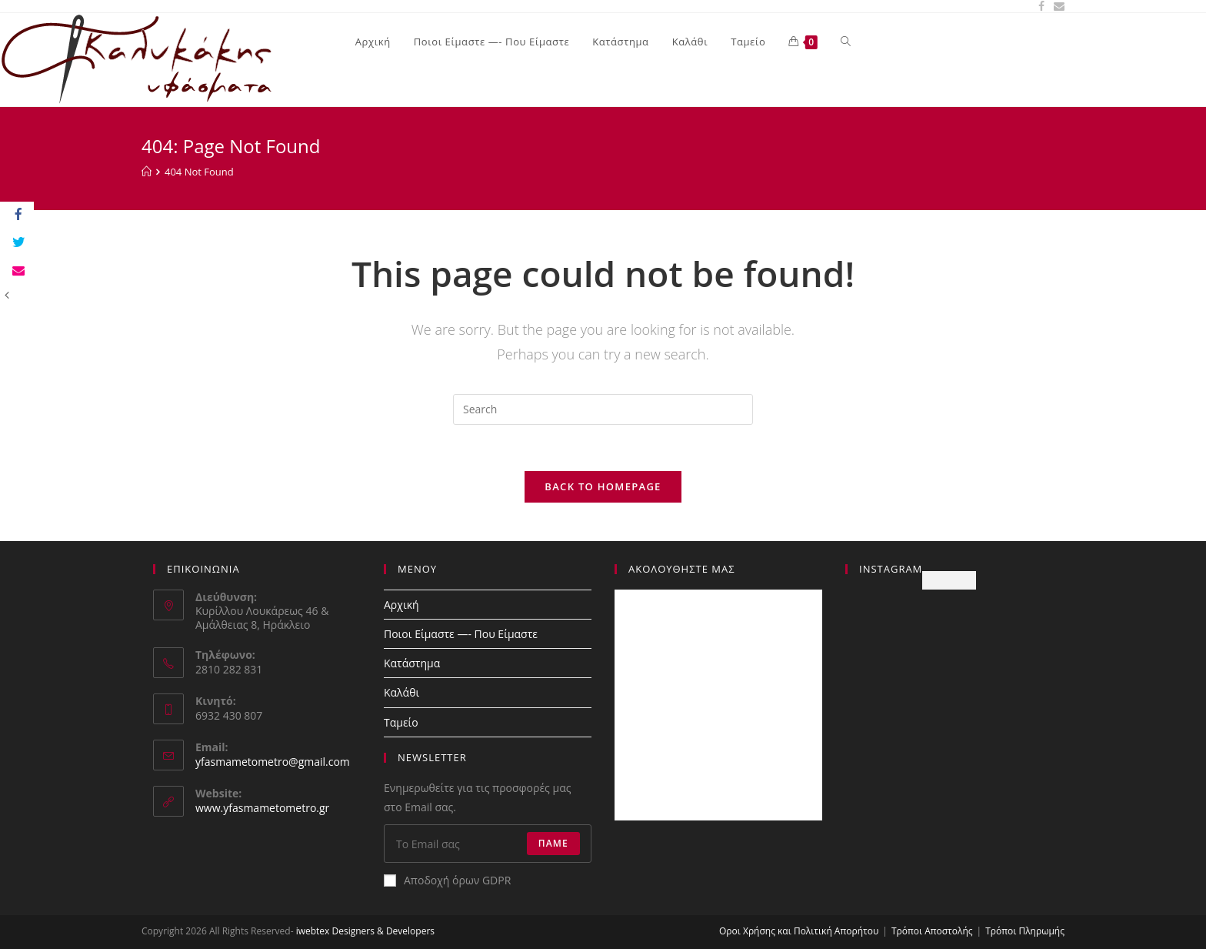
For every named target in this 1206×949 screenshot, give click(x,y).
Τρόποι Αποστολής (932, 930)
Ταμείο (401, 722)
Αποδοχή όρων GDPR (447, 880)
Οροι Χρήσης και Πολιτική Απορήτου (798, 930)
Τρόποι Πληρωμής (1024, 930)
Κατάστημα (412, 663)
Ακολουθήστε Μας (681, 569)
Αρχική (401, 604)
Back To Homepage (603, 486)
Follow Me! (949, 579)
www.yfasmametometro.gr (262, 807)
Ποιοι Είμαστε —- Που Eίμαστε (461, 634)
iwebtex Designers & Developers (365, 930)
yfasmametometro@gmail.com (272, 761)
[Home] (147, 172)
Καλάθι (401, 692)
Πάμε (553, 843)
